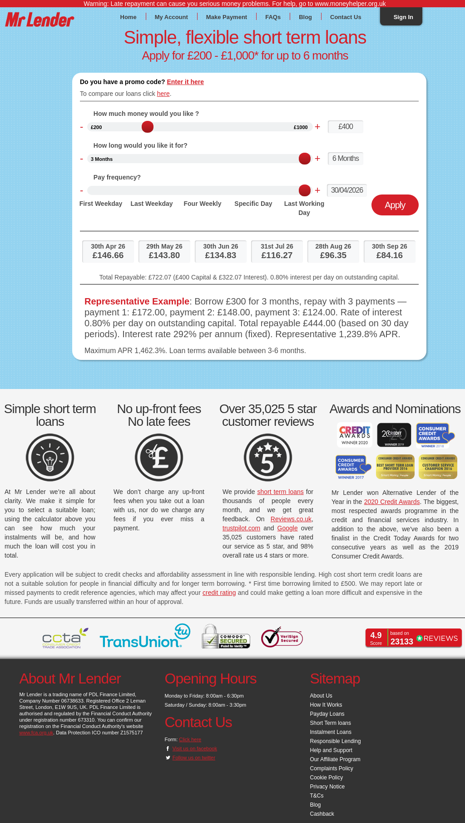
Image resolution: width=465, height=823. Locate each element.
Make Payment (226, 17)
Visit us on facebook (195, 748)
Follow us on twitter (194, 757)
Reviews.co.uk (291, 519)
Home (128, 17)
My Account (171, 17)
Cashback (322, 814)
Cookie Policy (326, 777)
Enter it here (185, 81)
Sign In (403, 17)
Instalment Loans (330, 732)
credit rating (219, 592)
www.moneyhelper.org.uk (350, 3)
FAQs (273, 17)
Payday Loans (327, 714)
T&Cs (317, 796)
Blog (305, 17)
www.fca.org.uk (37, 732)
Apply (395, 205)
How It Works (326, 705)
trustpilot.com (241, 528)
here (163, 93)
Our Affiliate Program (335, 759)
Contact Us (345, 17)
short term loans (280, 491)
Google (287, 528)
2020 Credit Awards (392, 501)
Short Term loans (330, 723)
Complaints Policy (331, 768)
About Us (321, 696)
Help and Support (331, 750)
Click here (190, 739)
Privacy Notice (327, 786)
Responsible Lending (335, 741)
